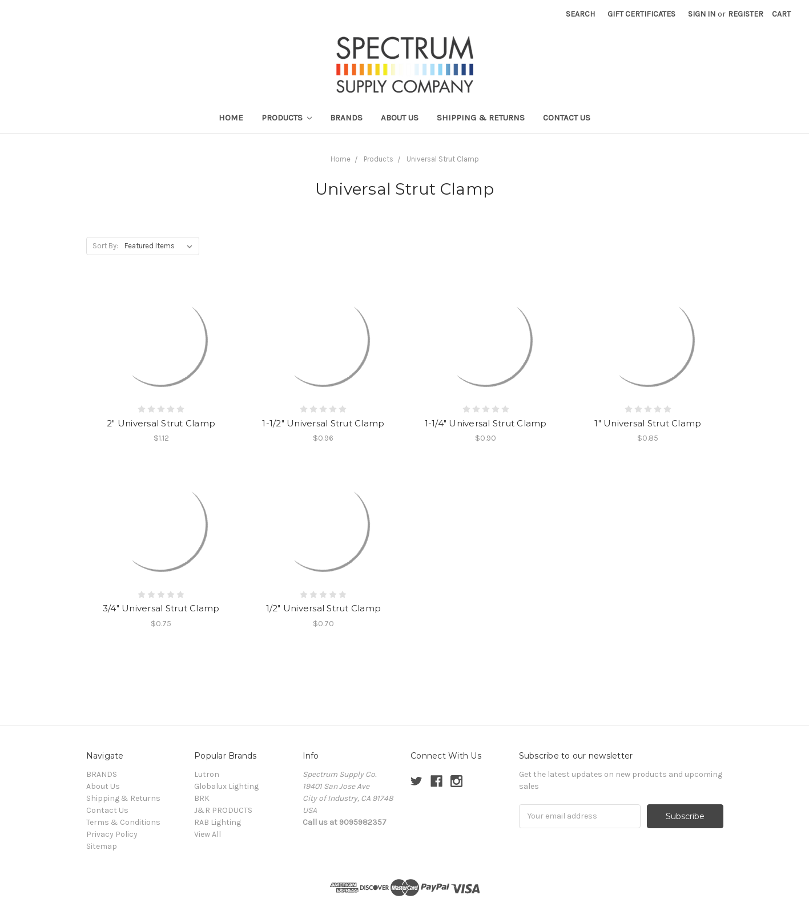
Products (286, 117)
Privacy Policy (112, 834)
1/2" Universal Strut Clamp (323, 608)
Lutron (206, 774)
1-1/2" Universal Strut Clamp (323, 423)
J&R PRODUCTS (223, 810)
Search (580, 14)
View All (207, 834)
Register (745, 14)
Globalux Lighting (226, 786)
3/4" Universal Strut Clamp (161, 608)
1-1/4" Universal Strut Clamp (486, 423)
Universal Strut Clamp (442, 159)
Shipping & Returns (481, 117)
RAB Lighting (217, 822)
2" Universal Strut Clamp (161, 423)
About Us (399, 117)
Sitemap (101, 846)
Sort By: (105, 245)
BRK (202, 798)
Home (231, 117)
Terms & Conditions (123, 822)
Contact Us (566, 117)
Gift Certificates (641, 14)
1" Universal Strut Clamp (647, 423)
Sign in (701, 14)
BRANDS (346, 117)
